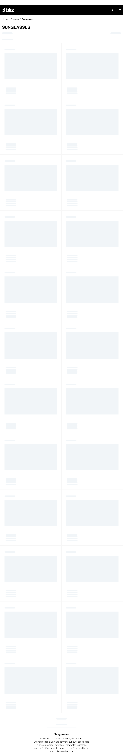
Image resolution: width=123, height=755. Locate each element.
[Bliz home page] (10, 10)
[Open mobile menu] (120, 10)
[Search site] (113, 10)
